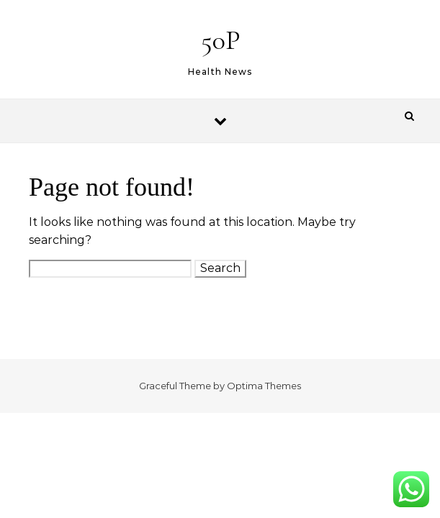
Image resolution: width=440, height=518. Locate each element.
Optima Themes (264, 385)
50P (221, 40)
